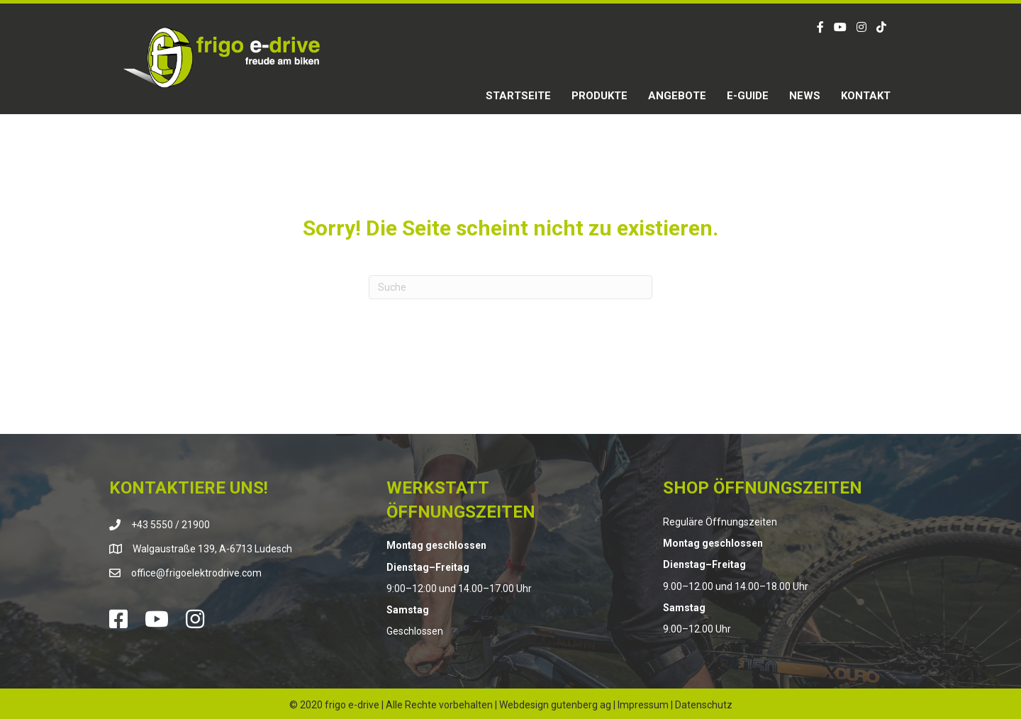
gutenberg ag (581, 704)
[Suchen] (510, 287)
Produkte (599, 95)
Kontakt (866, 95)
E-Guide (748, 95)
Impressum (643, 704)
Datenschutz (703, 704)
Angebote (677, 95)
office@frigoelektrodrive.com (196, 573)
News (804, 95)
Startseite (518, 95)
